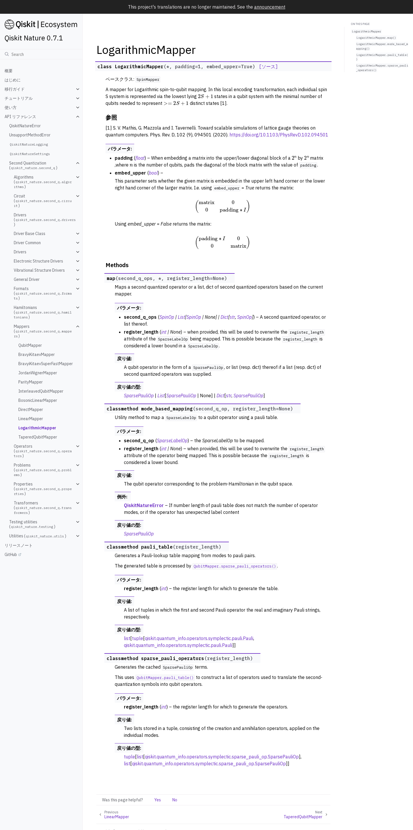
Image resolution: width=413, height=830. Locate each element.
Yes (157, 799)
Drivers (20, 252)
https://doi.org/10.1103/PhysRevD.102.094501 (278, 135)
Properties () (43, 488)
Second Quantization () (33, 165)
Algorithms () (43, 182)
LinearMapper (30, 418)
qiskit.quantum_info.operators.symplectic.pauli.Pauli (199, 638)
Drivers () (45, 219)
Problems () (43, 470)
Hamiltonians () (43, 312)
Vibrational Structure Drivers (39, 270)
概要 (9, 70)
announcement (269, 7)
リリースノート (19, 545)
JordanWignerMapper (37, 372)
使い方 (11, 107)
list (127, 638)
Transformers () (43, 507)
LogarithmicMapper (37, 427)
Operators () (43, 451)
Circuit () (43, 200)
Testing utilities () (32, 524)
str (228, 395)
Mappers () (43, 331)
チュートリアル (19, 98)
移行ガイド (15, 89)
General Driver (27, 279)
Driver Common (27, 242)
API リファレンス (20, 116)
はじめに (13, 80)
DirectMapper (30, 409)
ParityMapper (30, 382)
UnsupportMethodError (29, 135)
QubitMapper (30, 345)
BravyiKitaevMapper (36, 354)
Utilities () (37, 536)
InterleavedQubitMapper (40, 391)
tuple (137, 638)
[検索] (41, 54)
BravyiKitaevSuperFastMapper (45, 363)
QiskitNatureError (25, 125)
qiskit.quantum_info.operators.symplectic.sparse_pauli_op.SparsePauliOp (222, 756)
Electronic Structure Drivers (38, 261)
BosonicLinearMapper (37, 400)
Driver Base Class (29, 233)
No (174, 799)
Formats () (43, 293)
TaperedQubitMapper (37, 437)
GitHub (11, 554)
